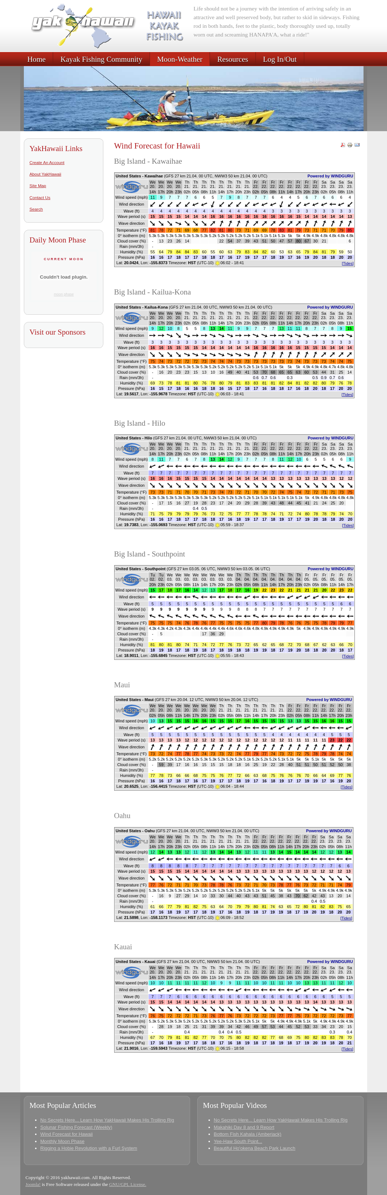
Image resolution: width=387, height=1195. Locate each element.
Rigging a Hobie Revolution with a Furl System (88, 1148)
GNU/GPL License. (127, 1184)
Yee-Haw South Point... (238, 1141)
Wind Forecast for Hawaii (66, 1134)
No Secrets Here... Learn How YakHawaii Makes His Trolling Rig (107, 1120)
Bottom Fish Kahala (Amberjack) (247, 1134)
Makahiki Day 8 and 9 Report (244, 1127)
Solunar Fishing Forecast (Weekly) (76, 1127)
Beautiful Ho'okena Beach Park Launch (255, 1148)
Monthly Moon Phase (62, 1141)
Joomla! (33, 1184)
